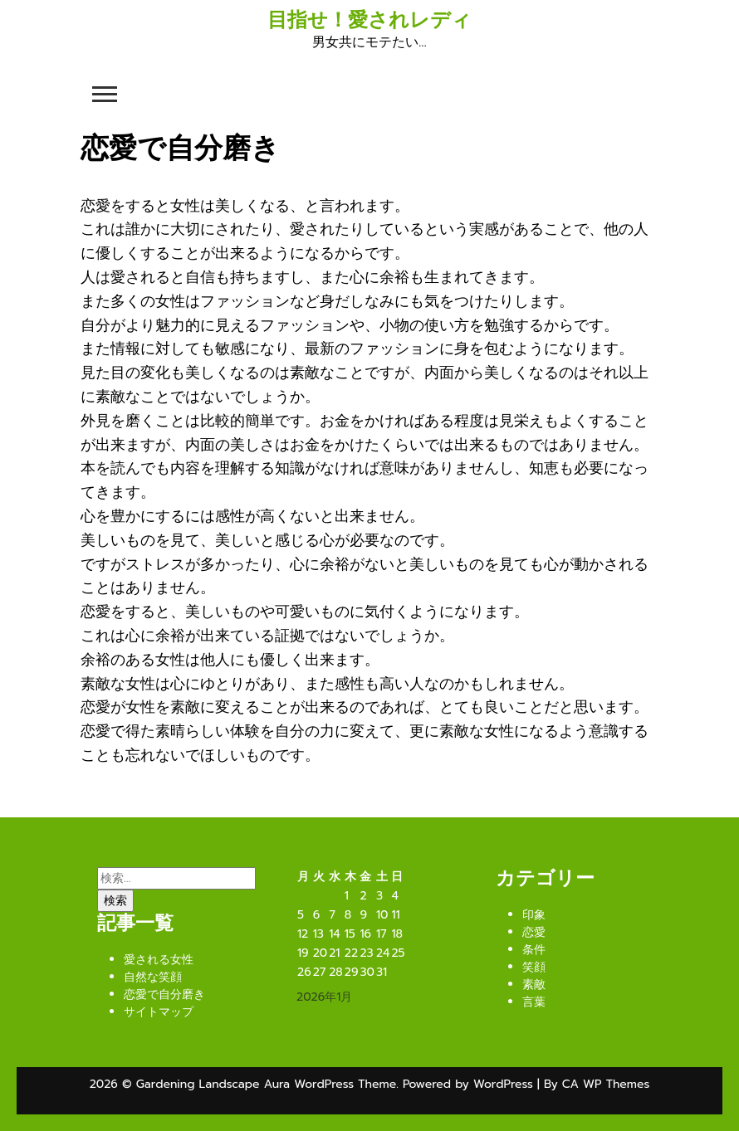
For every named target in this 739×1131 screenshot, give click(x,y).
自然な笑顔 (153, 977)
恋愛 (534, 932)
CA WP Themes (605, 1084)
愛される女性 (158, 959)
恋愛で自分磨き (164, 994)
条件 (534, 949)
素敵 (534, 984)
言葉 (534, 1002)
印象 (534, 915)
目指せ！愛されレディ (369, 20)
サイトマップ (158, 1012)
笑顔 (534, 967)
